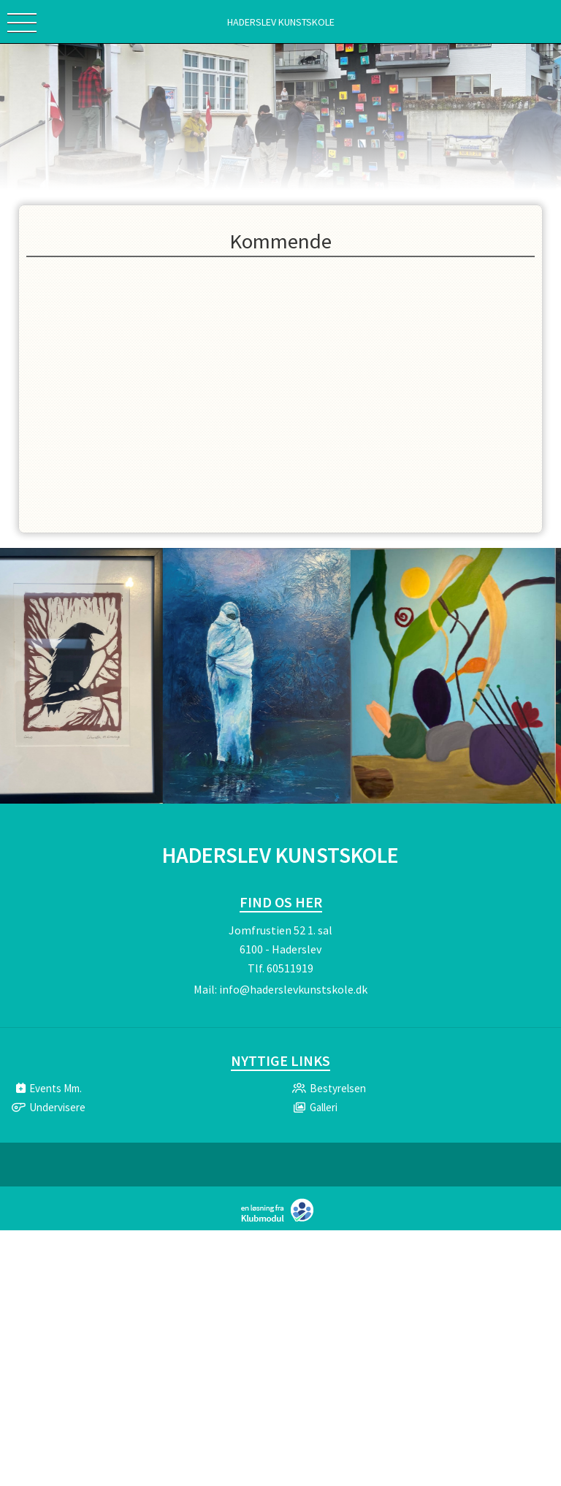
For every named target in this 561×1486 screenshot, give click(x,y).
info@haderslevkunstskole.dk (293, 989)
